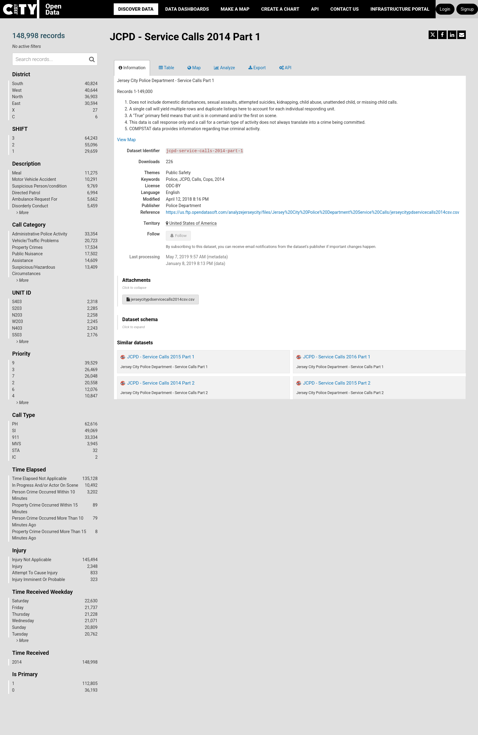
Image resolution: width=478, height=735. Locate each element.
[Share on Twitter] (433, 34)
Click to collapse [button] (134, 288)
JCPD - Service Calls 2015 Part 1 (160, 357)
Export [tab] (257, 67)
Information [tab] (132, 67)
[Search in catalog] (92, 59)
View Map (126, 139)
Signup (467, 9)
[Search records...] (55, 59)
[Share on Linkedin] (452, 34)
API (315, 9)
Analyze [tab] (224, 67)
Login (445, 9)
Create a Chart (280, 9)
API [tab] (285, 67)
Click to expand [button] (133, 327)
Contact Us (344, 9)
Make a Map (235, 9)
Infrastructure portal (399, 9)
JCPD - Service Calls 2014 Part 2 (160, 383)
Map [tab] (194, 67)
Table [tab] (166, 67)
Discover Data (136, 9)
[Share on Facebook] (442, 34)
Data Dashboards (187, 9)
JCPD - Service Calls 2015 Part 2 (336, 383)
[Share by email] (461, 34)
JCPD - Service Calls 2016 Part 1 (336, 357)
